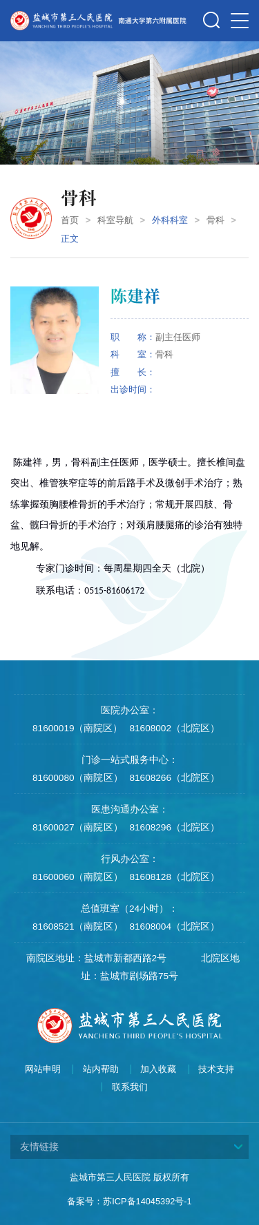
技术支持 (216, 1069)
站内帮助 (101, 1069)
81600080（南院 (67, 778)
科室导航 (115, 220)
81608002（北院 (165, 728)
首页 (70, 220)
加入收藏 (158, 1069)
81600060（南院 (67, 877)
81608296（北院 (165, 827)
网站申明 (43, 1069)
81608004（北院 (165, 926)
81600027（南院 (67, 827)
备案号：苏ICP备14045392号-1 (129, 1201)
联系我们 (130, 1087)
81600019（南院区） (77, 728)
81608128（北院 (165, 877)
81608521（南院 (67, 926)
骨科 (215, 220)
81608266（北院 (165, 778)
